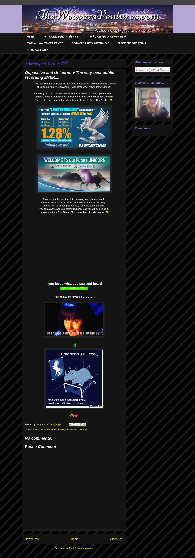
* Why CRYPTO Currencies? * (108, 36)
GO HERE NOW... (74, 288)
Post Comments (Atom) (81, 548)
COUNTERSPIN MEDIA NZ (90, 43)
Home (30, 36)
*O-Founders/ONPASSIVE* (44, 43)
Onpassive (70, 429)
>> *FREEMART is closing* (61, 36)
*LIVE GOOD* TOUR (132, 43)
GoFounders (57, 429)
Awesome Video (41, 429)
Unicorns (82, 429)
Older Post (116, 538)
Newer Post (32, 538)
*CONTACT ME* (37, 50)
